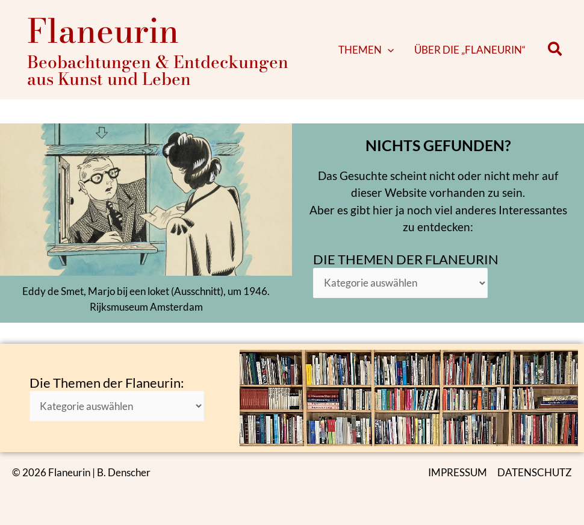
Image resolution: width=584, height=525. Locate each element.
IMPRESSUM (457, 472)
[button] (378, 50)
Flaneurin (103, 30)
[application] (400, 50)
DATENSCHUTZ (534, 472)
